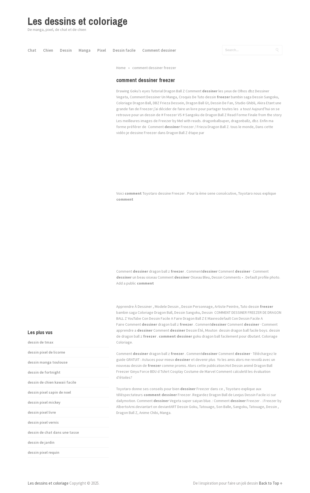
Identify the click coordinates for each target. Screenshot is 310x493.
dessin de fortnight (44, 372)
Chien (48, 50)
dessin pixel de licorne (46, 352)
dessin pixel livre (42, 412)
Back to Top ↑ (270, 483)
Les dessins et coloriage (77, 21)
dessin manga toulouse (47, 362)
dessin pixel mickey (44, 402)
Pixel (101, 50)
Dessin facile (124, 50)
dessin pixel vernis (43, 422)
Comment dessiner (159, 50)
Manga (85, 50)
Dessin (66, 50)
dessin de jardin (41, 442)
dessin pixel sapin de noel (49, 392)
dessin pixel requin (43, 452)
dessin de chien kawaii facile (52, 382)
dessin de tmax (40, 342)
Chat (32, 50)
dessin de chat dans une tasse (53, 432)
